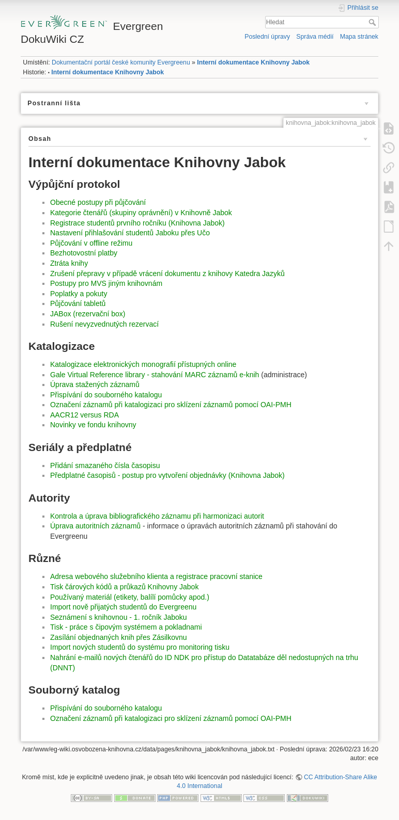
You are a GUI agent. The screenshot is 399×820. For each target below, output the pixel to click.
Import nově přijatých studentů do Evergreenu (123, 607)
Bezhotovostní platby (83, 253)
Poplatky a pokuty (79, 294)
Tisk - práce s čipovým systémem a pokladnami (126, 627)
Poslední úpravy (267, 36)
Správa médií (314, 36)
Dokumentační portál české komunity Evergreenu (121, 62)
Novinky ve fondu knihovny (93, 425)
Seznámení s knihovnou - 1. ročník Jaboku (118, 617)
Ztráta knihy (69, 263)
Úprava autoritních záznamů (96, 526)
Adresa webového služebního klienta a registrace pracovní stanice (156, 576)
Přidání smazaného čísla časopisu (105, 465)
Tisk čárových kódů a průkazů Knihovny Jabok (124, 587)
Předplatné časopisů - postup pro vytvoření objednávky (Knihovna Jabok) (167, 475)
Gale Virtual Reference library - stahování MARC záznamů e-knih (154, 375)
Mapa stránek (359, 36)
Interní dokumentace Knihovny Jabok (253, 62)
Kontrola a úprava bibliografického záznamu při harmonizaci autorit (157, 516)
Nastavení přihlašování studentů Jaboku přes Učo (130, 233)
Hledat (373, 22)
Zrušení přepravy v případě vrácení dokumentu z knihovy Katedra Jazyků (167, 273)
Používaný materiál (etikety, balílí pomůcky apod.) (129, 597)
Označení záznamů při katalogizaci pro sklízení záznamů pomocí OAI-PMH (170, 404)
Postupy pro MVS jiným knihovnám (106, 283)
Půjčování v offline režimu (91, 243)
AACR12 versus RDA (84, 415)
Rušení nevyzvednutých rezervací (104, 324)
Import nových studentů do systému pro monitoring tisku (139, 647)
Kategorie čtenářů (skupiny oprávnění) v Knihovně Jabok (141, 212)
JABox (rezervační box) (88, 314)
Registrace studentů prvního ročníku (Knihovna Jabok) (137, 223)
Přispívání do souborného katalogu (106, 395)
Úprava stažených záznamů (95, 384)
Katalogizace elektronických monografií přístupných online (143, 364)
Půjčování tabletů (77, 303)
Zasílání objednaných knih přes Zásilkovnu (118, 637)
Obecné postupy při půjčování (98, 202)
